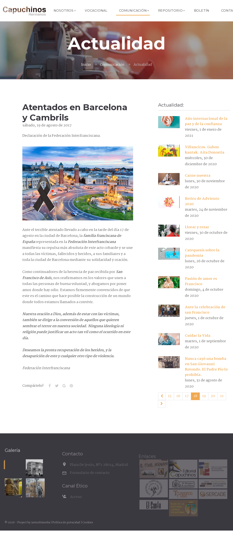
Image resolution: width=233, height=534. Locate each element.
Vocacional (96, 10)
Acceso (76, 502)
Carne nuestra (197, 176)
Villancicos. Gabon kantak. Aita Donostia (204, 149)
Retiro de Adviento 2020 (202, 201)
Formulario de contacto (89, 478)
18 (195, 396)
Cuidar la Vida (197, 336)
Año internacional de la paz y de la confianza (206, 121)
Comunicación (133, 10)
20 (213, 396)
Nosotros (64, 10)
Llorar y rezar (197, 227)
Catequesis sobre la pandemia (202, 253)
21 (222, 396)
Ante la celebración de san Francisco (205, 310)
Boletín (202, 10)
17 (187, 396)
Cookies (87, 522)
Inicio (86, 65)
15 (170, 396)
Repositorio (170, 10)
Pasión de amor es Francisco (201, 281)
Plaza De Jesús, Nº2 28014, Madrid (99, 470)
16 (178, 396)
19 (204, 396)
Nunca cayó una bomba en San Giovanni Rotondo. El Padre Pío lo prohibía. (206, 367)
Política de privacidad (66, 522)
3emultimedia (40, 522)
